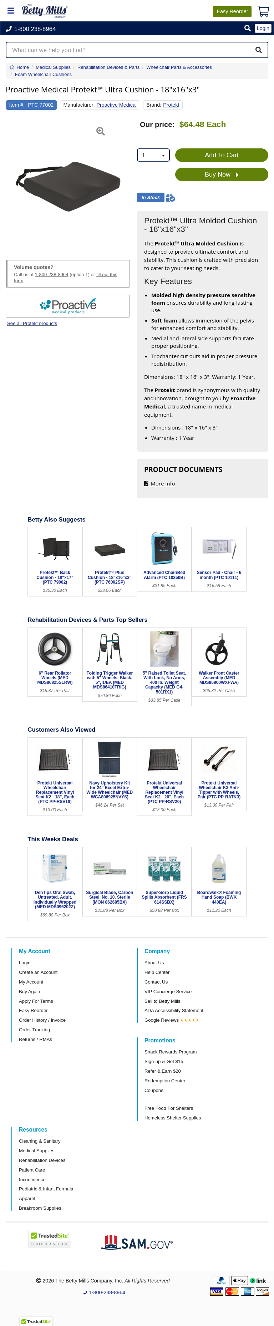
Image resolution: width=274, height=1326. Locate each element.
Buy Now (222, 175)
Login (24, 962)
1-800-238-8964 (51, 274)
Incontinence (32, 1179)
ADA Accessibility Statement (173, 1010)
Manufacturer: (79, 105)
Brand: (153, 105)
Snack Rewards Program (170, 1052)
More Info (163, 483)
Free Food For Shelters (168, 1108)
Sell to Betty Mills (162, 1001)
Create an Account (38, 972)
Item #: (17, 105)
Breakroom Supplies (40, 1208)
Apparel (27, 1198)
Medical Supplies (37, 1150)
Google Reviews (161, 1020)
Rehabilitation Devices (42, 1160)
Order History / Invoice (42, 1020)
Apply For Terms (36, 1001)
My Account (31, 982)
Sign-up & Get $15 (163, 1061)
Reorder (232, 11)
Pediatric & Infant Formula (46, 1189)
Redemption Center (164, 1080)
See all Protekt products (32, 323)
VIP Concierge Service (168, 991)
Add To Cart (222, 155)
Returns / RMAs (35, 1039)
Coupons (153, 1090)
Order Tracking (34, 1029)
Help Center (156, 972)
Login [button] (263, 28)
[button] (248, 29)
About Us (154, 962)
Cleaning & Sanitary (40, 1141)
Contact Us (156, 982)
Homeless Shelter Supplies (172, 1118)
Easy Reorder (33, 1010)
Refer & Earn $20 (162, 1071)
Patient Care (32, 1170)
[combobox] (153, 155)
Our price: (157, 124)
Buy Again (29, 991)
